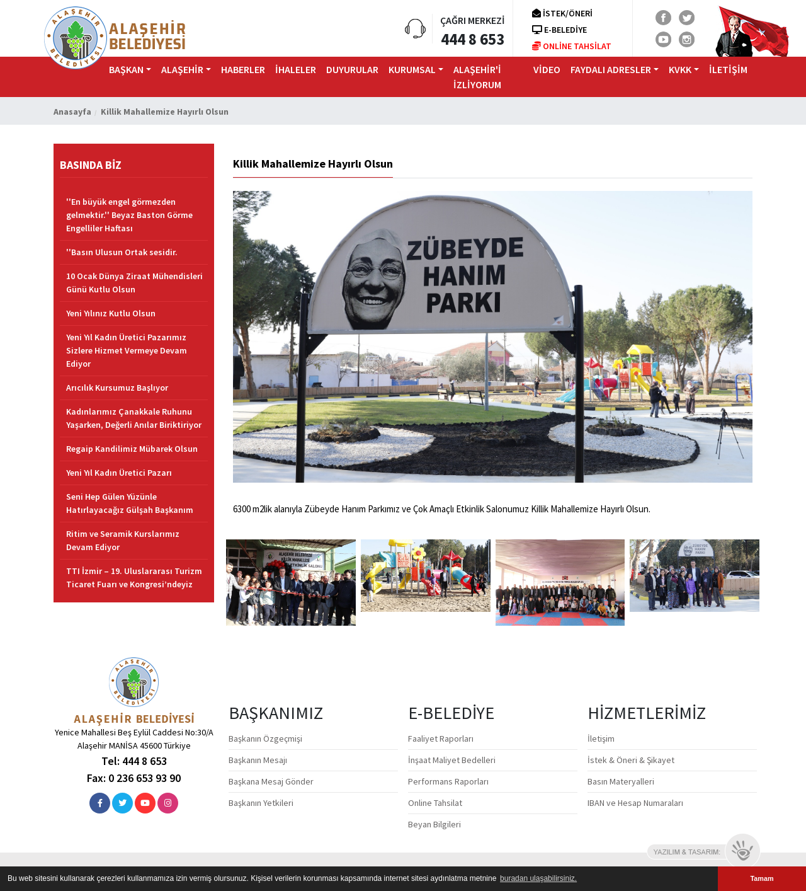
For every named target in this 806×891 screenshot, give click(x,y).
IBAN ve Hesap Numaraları (635, 802)
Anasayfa (72, 111)
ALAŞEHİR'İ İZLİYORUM (477, 77)
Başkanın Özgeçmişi (265, 738)
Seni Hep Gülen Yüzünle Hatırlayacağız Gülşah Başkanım (129, 503)
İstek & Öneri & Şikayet (630, 760)
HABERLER (243, 69)
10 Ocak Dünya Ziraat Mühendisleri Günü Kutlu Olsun (134, 282)
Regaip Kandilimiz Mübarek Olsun (132, 448)
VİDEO (546, 69)
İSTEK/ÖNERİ (562, 13)
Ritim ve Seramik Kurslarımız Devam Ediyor (122, 540)
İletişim (601, 738)
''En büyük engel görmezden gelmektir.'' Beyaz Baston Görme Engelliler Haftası (129, 215)
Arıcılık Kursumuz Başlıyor (117, 387)
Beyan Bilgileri (434, 824)
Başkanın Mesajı (258, 760)
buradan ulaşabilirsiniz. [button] (538, 878)
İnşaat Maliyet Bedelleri (452, 760)
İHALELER (295, 69)
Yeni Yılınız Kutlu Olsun (111, 313)
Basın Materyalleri (620, 781)
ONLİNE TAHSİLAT (571, 46)
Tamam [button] (761, 878)
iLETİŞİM (728, 69)
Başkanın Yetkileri (261, 802)
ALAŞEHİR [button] (182, 69)
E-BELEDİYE (559, 29)
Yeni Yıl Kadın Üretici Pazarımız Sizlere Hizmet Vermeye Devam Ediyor (126, 350)
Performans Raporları (448, 781)
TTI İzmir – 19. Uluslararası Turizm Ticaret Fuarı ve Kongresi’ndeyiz (134, 577)
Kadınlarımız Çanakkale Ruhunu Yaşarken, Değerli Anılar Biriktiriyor (134, 418)
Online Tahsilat (435, 802)
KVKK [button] (680, 69)
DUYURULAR (352, 69)
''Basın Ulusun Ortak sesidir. (122, 252)
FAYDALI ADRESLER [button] (610, 69)
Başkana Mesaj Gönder (271, 781)
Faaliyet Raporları (441, 738)
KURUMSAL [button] (412, 69)
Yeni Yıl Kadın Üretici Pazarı (119, 472)
